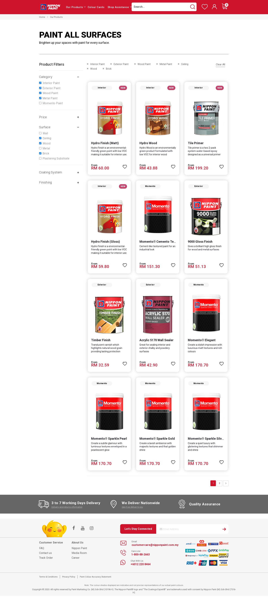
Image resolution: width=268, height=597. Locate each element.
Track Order (46, 558)
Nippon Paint (79, 549)
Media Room (79, 554)
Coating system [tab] (50, 172)
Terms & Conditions (48, 578)
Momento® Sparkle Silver (206, 439)
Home (42, 17)
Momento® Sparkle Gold (157, 439)
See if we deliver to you (132, 508)
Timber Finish (100, 341)
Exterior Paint (52, 88)
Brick (46, 153)
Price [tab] (43, 117)
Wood (47, 143)
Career (75, 558)
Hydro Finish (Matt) (105, 143)
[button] (125, 165)
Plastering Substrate (56, 158)
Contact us (45, 554)
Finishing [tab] (45, 182)
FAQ (41, 549)
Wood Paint (50, 93)
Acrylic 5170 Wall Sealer (156, 341)
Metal (46, 148)
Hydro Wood (148, 143)
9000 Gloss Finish (200, 242)
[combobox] (164, 7)
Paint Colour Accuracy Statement (95, 578)
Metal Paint (50, 98)
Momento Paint (53, 103)
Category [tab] (45, 77)
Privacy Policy (68, 578)
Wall (45, 133)
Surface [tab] (45, 127)
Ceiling (47, 138)
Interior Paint (51, 83)
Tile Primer (196, 143)
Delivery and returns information (66, 508)
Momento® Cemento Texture (160, 242)
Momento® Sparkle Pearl (109, 439)
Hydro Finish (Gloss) (105, 242)
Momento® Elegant (202, 341)
